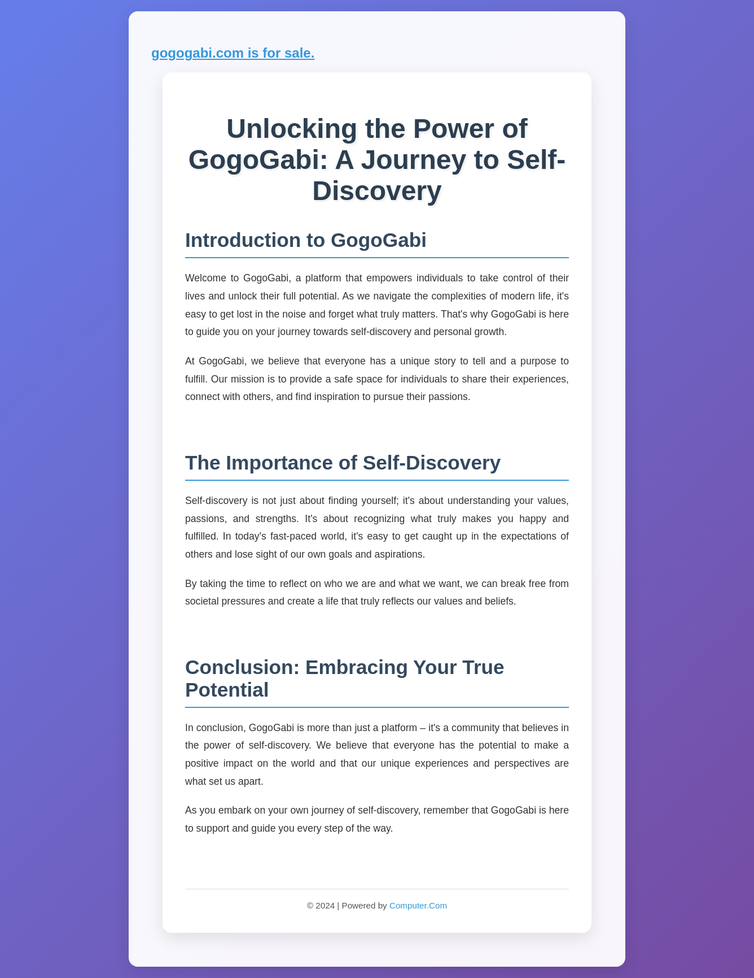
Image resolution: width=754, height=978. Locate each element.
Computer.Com (418, 905)
